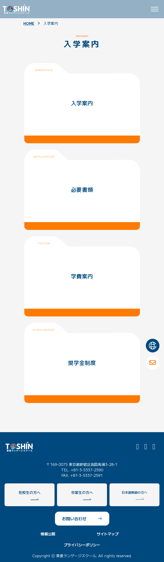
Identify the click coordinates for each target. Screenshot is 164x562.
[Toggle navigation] (154, 9)
